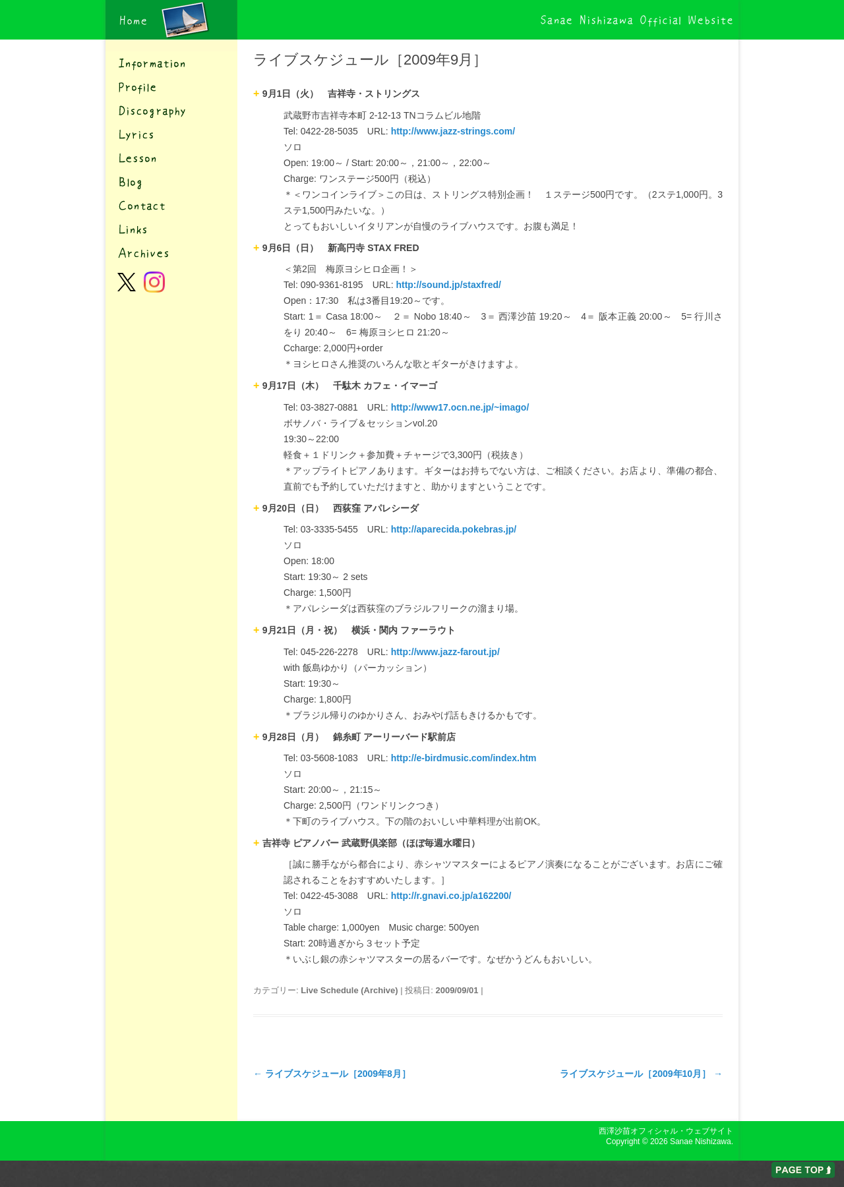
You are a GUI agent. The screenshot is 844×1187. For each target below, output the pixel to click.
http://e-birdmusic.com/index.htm (464, 758)
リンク (171, 229)
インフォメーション (171, 63)
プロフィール (171, 87)
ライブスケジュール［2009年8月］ (332, 1073)
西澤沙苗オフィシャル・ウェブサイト (171, 20)
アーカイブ (171, 253)
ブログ (171, 182)
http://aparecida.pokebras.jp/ (454, 529)
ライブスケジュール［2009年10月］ (641, 1073)
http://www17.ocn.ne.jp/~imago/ (460, 407)
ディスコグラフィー (171, 111)
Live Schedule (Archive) (349, 990)
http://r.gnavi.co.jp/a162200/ (451, 895)
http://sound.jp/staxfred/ (448, 284)
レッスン (171, 158)
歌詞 (171, 134)
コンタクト (171, 205)
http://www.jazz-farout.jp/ (445, 652)
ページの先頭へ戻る (803, 1170)
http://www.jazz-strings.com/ (453, 131)
